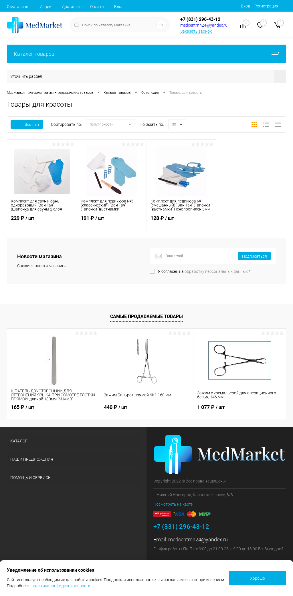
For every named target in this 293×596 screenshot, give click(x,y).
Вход (245, 6)
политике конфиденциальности (60, 585)
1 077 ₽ (211, 407)
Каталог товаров (146, 54)
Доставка (71, 6)
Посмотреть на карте (173, 504)
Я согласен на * (204, 271)
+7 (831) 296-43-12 (200, 19)
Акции (46, 6)
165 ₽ (22, 407)
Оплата (97, 6)
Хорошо (257, 578)
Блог (118, 6)
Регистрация (266, 6)
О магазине (17, 6)
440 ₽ (115, 407)
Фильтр (27, 124)
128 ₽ (182, 221)
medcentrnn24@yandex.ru (203, 25)
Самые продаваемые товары (146, 316)
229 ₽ (42, 221)
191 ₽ (112, 221)
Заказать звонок (196, 31)
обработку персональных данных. (217, 271)
